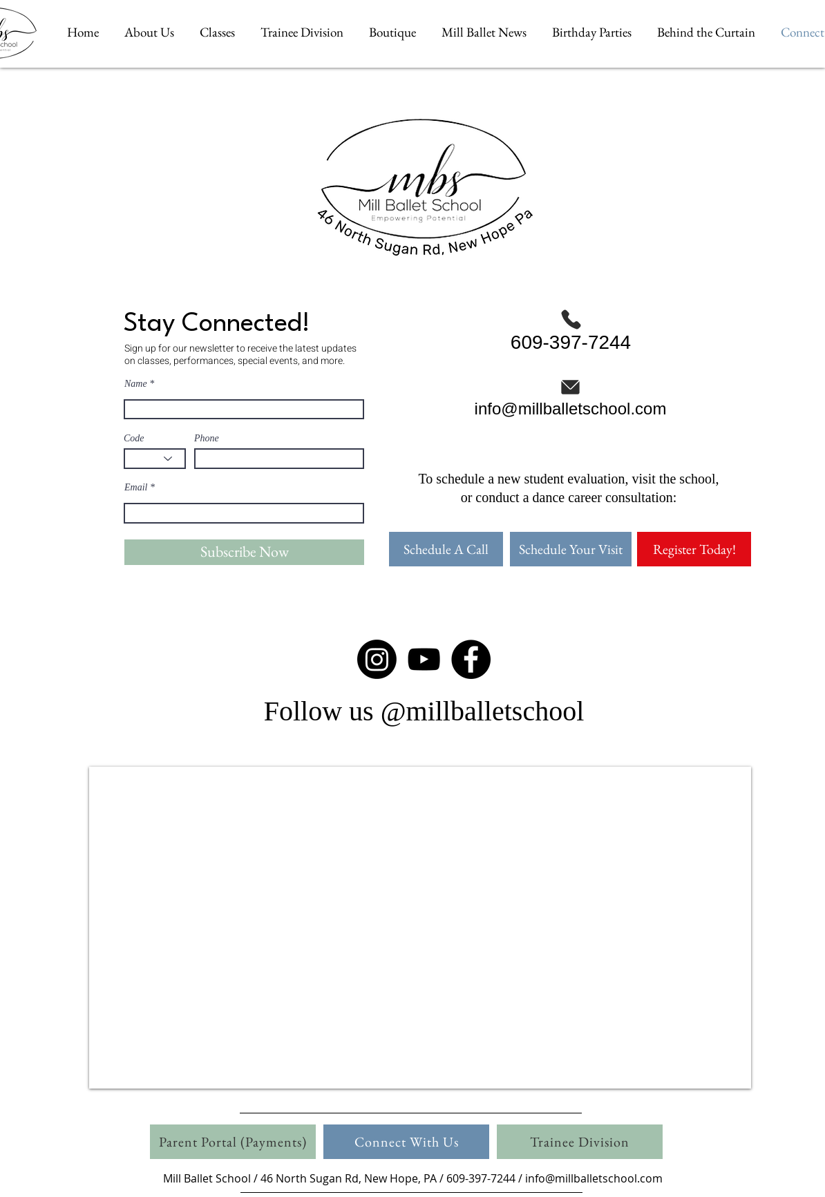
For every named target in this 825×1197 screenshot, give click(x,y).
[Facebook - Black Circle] (471, 659)
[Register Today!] (694, 549)
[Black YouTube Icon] (424, 659)
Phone (206, 438)
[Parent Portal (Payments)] (233, 1141)
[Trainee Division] (580, 1141)
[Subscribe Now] (244, 552)
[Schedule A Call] (446, 549)
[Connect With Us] (406, 1141)
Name (135, 384)
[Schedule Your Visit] (571, 549)
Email (135, 487)
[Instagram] (377, 659)
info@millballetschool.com (594, 1178)
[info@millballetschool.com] (570, 396)
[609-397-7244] (571, 330)
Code (134, 438)
